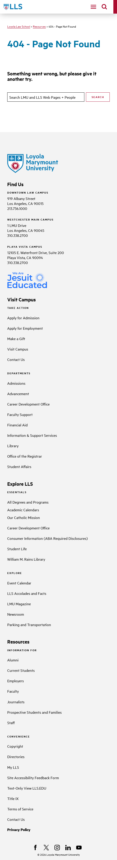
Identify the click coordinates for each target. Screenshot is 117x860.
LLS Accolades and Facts (26, 593)
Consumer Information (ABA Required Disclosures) (47, 538)
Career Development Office (28, 403)
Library (13, 445)
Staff (11, 722)
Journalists (15, 701)
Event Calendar (19, 582)
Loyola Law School (18, 26)
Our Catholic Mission (23, 517)
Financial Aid (17, 424)
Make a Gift (16, 338)
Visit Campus (17, 348)
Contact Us (16, 359)
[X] (46, 847)
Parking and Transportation (29, 624)
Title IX (13, 798)
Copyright (15, 746)
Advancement (18, 393)
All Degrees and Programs (28, 502)
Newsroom (15, 614)
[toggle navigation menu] (93, 6)
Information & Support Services (32, 435)
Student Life (17, 548)
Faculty (13, 691)
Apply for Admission (23, 317)
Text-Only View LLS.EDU (26, 788)
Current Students (21, 670)
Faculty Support (20, 414)
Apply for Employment (25, 328)
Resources (39, 26)
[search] (104, 6)
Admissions (16, 383)
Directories (15, 756)
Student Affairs (19, 466)
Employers (15, 680)
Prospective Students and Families (34, 712)
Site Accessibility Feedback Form (33, 777)
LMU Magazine (19, 603)
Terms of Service (20, 808)
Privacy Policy (18, 829)
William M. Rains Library (26, 559)
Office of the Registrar (24, 456)
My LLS (13, 767)
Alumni (13, 659)
